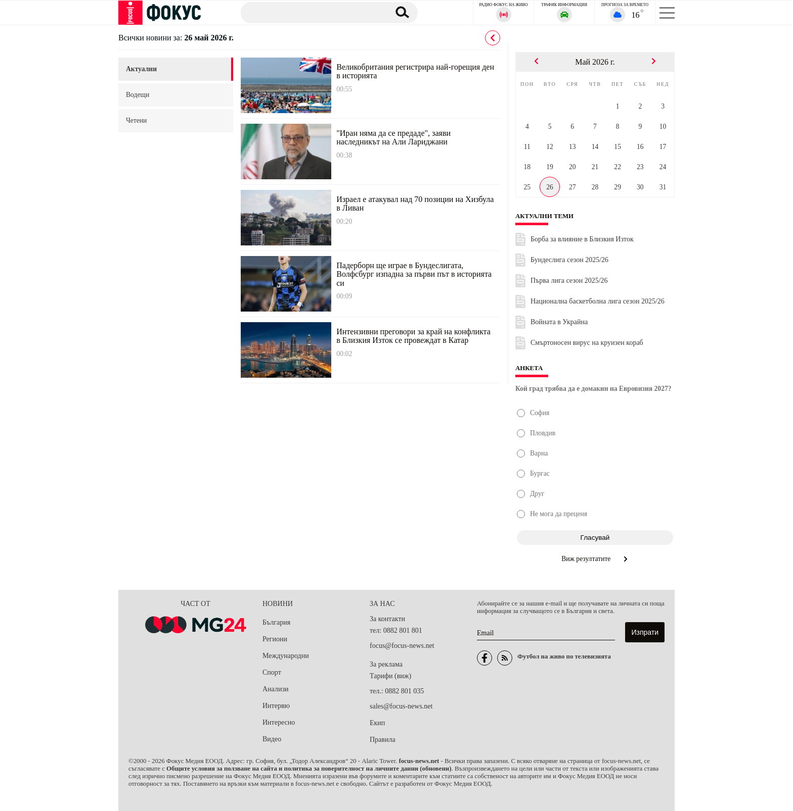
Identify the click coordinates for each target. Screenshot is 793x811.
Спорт (271, 672)
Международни (285, 656)
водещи (137, 94)
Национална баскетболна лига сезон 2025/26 (598, 301)
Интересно (278, 722)
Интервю (276, 705)
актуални (141, 69)
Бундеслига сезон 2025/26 (569, 260)
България (276, 622)
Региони (274, 639)
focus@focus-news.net (402, 645)
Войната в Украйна (559, 322)
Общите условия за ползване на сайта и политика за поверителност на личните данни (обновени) (308, 768)
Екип (377, 723)
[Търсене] (310, 12)
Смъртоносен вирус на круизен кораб (587, 342)
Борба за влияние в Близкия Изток (582, 239)
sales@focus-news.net (401, 706)
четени (136, 120)
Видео (271, 739)
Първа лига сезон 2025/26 (569, 280)
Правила (382, 739)
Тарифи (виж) (390, 676)
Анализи (275, 689)
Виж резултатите (595, 559)
